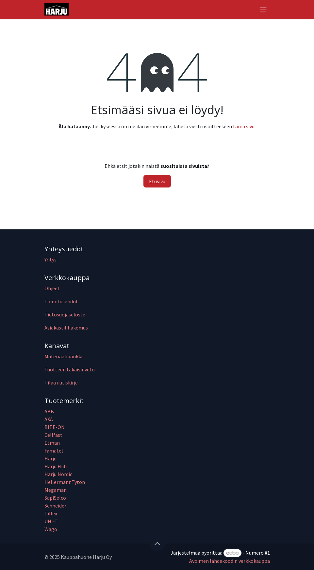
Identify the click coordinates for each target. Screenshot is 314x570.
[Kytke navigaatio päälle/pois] (263, 9)
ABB (49, 411)
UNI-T (51, 521)
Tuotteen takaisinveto (69, 369)
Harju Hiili (55, 466)
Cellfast (53, 435)
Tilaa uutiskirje (61, 382)
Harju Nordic (58, 474)
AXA (48, 419)
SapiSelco (55, 497)
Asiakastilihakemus (66, 327)
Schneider (55, 505)
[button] (157, 543)
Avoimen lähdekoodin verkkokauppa (229, 561)
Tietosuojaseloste (64, 314)
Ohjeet (52, 288)
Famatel (54, 450)
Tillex (50, 513)
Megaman (55, 490)
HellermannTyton (65, 482)
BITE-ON (54, 427)
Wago (50, 529)
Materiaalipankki (63, 356)
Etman (52, 442)
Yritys (50, 259)
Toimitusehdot (61, 301)
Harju (50, 458)
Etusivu (157, 181)
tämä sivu (244, 126)
